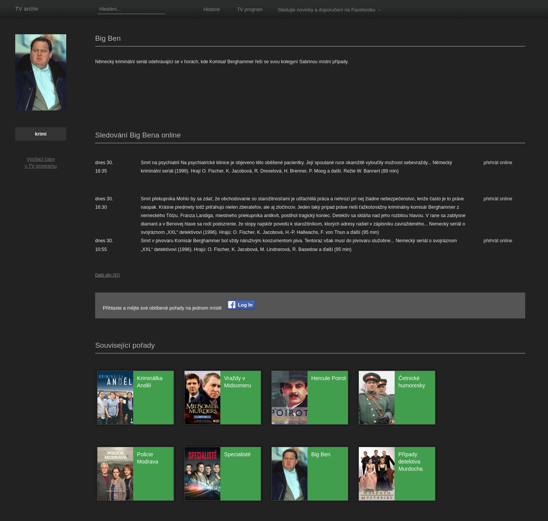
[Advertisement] (233, 99)
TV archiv (26, 9)
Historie (212, 9)
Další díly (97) (107, 275)
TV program (250, 9)
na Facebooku (359, 10)
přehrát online (498, 162)
